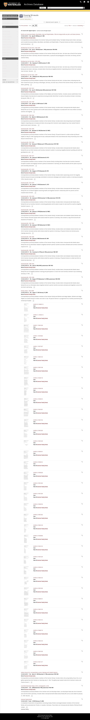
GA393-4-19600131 (38, 598)
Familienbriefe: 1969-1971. (27, 155)
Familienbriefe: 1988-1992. (27, 263)
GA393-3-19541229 (38, 556)
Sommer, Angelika (6, 37)
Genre (4, 80)
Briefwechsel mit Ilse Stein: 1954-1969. (30, 47)
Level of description (8, 82)
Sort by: (66, 25)
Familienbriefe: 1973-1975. (27, 182)
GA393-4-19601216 (38, 609)
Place (4, 58)
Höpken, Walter (6, 52)
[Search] (66, 8)
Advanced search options (52, 22)
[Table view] (35, 25)
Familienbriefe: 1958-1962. (27, 115)
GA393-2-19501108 (38, 367)
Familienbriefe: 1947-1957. (27, 88)
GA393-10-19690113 (38, 304)
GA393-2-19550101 (38, 451)
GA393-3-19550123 (38, 567)
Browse (42, 7)
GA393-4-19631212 (38, 619)
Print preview (24, 25)
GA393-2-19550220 (38, 472)
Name (4, 27)
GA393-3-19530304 (38, 535)
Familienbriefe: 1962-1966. (27, 128)
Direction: (75, 25)
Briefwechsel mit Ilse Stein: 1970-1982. (30, 61)
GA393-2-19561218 (38, 525)
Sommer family (6, 32)
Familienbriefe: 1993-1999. (27, 277)
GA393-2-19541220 (38, 441)
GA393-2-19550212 (38, 462)
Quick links (88, 2)
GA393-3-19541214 (38, 546)
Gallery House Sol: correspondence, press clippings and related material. (39, 672)
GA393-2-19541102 (38, 420)
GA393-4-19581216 (38, 577)
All (3, 21)
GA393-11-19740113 (38, 315)
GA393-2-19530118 (38, 378)
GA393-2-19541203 (38, 430)
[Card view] (33, 25)
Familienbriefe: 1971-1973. (27, 169)
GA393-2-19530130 (38, 388)
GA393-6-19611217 (38, 662)
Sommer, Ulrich (6, 34)
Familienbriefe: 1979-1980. (27, 209)
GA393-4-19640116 (38, 630)
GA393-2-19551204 (38, 493)
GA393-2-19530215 (38, 399)
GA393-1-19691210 (38, 357)
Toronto (4, 76)
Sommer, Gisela (6, 39)
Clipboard (80, 2)
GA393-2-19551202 (38, 483)
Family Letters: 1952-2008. (27, 290)
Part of (5, 19)
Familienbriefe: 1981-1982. (27, 223)
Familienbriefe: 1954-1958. (27, 101)
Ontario (4, 74)
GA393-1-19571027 (38, 346)
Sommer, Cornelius (7, 42)
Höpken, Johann (6, 50)
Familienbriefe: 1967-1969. (27, 142)
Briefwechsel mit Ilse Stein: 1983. (29, 74)
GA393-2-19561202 (38, 514)
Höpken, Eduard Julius (8, 45)
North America (6, 71)
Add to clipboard (82, 34)
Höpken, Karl (5, 55)
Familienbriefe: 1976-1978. (27, 196)
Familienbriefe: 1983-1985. (27, 236)
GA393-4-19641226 (38, 651)
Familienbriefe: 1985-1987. (27, 250)
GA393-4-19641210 (38, 641)
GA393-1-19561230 (38, 325)
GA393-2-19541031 (38, 409)
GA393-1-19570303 (38, 336)
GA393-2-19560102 (38, 504)
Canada (4, 68)
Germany (4, 66)
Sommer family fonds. (8, 23)
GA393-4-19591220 (38, 588)
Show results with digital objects (44, 30)
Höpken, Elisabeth (6, 47)
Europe (4, 63)
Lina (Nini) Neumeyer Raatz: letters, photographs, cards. (35, 686)
